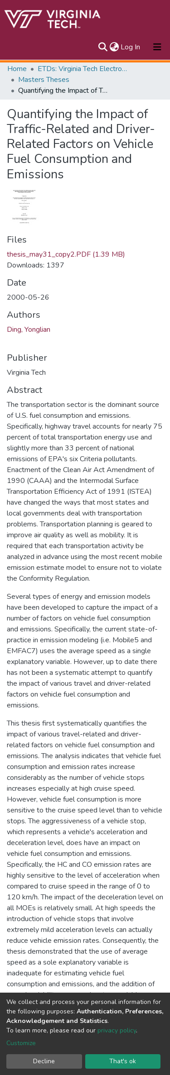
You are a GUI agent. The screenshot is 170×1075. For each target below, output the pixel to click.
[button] (114, 47)
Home (17, 69)
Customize (21, 1043)
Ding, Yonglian (28, 329)
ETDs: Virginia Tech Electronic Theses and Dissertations (83, 69)
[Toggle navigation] (157, 47)
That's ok (122, 1061)
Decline (44, 1061)
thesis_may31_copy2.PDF (66, 254)
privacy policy (116, 1030)
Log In (131, 47)
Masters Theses (43, 80)
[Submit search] (102, 47)
